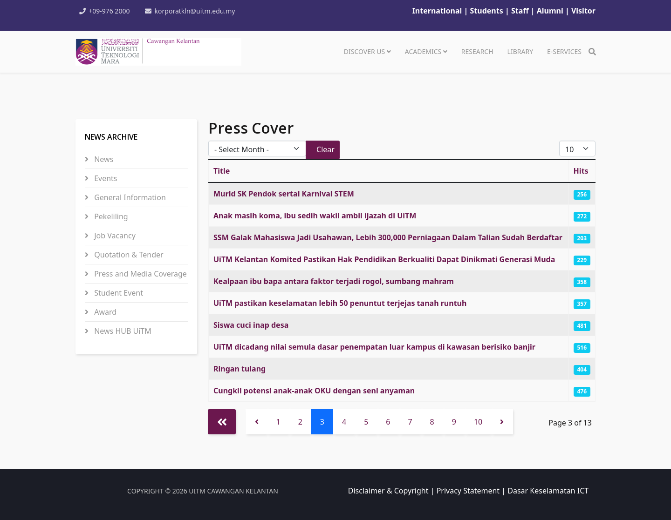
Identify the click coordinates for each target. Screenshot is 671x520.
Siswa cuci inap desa (250, 325)
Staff (521, 11)
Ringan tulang (239, 369)
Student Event (117, 293)
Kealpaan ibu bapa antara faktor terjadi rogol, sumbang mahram (333, 281)
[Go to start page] (222, 421)
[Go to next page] (502, 421)
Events (104, 178)
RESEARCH (477, 51)
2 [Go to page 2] (300, 422)
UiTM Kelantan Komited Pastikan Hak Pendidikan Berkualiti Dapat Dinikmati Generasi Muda (384, 259)
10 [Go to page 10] (478, 422)
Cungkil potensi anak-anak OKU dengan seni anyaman (314, 390)
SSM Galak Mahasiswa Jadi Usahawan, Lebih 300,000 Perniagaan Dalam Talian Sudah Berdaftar (387, 237)
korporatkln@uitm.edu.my (195, 11)
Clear (325, 149)
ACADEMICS (423, 51)
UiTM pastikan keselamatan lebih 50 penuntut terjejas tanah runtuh (339, 303)
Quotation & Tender (128, 255)
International (437, 11)
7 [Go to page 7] (410, 422)
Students (487, 11)
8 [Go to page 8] (432, 422)
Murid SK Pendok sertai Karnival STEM (283, 194)
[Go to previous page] (256, 421)
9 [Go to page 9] (454, 422)
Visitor (583, 11)
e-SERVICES (564, 51)
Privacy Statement (468, 491)
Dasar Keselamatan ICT (548, 491)
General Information (129, 197)
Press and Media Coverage (139, 274)
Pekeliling (110, 216)
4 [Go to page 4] (344, 422)
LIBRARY (520, 51)
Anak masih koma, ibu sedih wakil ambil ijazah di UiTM (314, 215)
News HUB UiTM (121, 331)
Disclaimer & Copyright (388, 491)
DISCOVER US (364, 51)
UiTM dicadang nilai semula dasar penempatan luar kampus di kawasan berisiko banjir (374, 347)
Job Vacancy (114, 235)
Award (104, 312)
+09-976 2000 (109, 11)
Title (221, 171)
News (102, 159)
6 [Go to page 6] (388, 422)
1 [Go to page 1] (278, 422)
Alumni (550, 11)
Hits (581, 171)
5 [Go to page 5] (366, 422)
